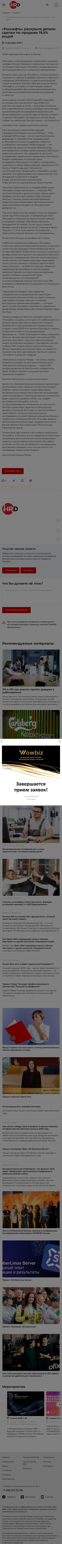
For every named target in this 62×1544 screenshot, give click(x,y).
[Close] (59, 741)
